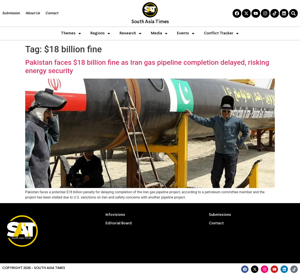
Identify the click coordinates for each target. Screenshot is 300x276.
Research (131, 33)
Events (186, 33)
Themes (71, 33)
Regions (100, 33)
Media (159, 33)
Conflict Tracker (221, 33)
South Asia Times (150, 22)
